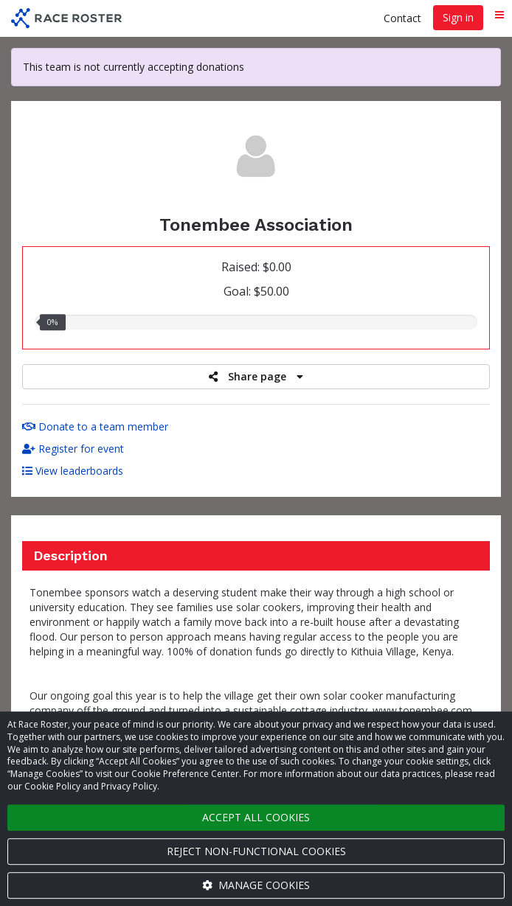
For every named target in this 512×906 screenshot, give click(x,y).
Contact (402, 18)
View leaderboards (72, 471)
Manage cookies (256, 885)
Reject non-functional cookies (256, 851)
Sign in (458, 17)
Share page (256, 376)
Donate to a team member (95, 426)
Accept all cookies (256, 817)
